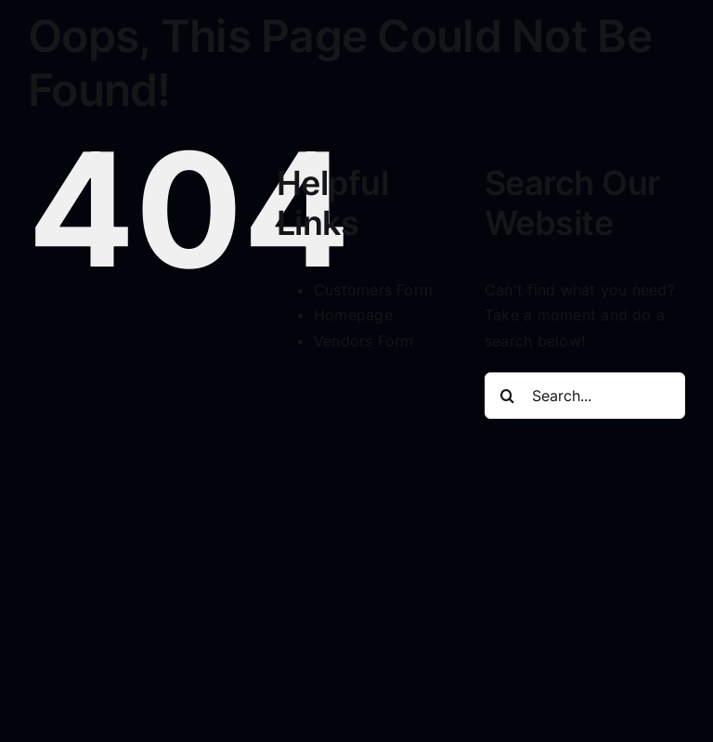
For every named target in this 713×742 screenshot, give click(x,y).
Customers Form (373, 289)
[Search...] (585, 395)
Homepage (353, 315)
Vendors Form (364, 341)
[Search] (508, 395)
